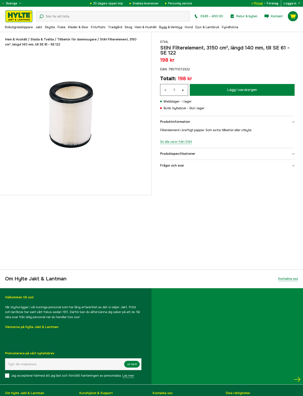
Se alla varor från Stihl (176, 142)
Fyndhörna (230, 27)
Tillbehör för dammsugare (77, 39)
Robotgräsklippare (19, 27)
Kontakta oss (288, 279)
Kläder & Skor (78, 27)
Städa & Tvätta (42, 39)
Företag (272, 3)
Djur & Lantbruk (207, 27)
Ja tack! (132, 364)
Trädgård (115, 27)
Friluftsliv (98, 27)
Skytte (50, 27)
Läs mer (128, 375)
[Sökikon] (41, 17)
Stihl (164, 42)
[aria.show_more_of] (15, 3)
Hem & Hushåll (146, 27)
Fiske (61, 27)
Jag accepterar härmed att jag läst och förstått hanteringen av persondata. (72, 375)
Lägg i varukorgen (242, 90)
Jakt (38, 27)
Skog (128, 27)
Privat (257, 3)
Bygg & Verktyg (170, 27)
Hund (189, 27)
